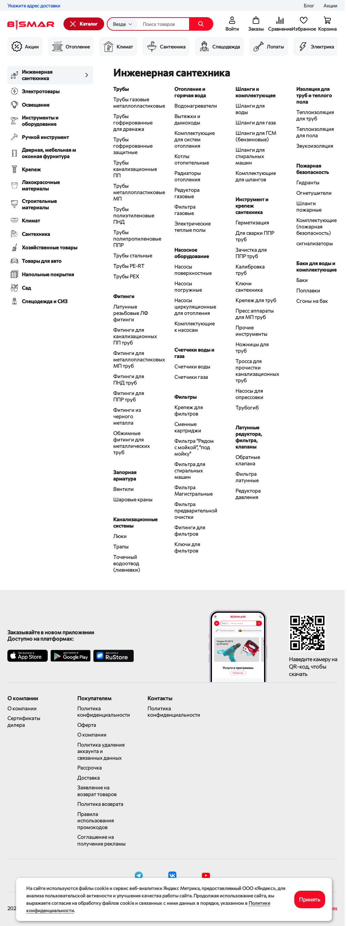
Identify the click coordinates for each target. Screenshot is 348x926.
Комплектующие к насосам (194, 326)
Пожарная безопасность (312, 169)
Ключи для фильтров (187, 547)
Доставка (88, 778)
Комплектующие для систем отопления (194, 139)
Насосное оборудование (191, 253)
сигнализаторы (314, 243)
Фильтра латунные (247, 477)
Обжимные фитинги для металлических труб (131, 442)
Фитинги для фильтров (189, 530)
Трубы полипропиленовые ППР (133, 238)
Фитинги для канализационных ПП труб (133, 336)
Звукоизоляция (314, 146)
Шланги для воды (250, 109)
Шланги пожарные (308, 206)
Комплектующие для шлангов (255, 176)
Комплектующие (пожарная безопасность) (316, 226)
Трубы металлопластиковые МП (133, 192)
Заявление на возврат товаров (97, 790)
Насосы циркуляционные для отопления (194, 306)
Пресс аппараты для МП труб (254, 314)
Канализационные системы (133, 522)
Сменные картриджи (187, 427)
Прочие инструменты (251, 330)
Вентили (123, 489)
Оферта (86, 725)
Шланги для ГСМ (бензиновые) (255, 136)
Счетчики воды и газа (194, 353)
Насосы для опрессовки (249, 394)
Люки (120, 536)
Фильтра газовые (184, 210)
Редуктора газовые (187, 193)
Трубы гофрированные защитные (133, 145)
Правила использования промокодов (95, 820)
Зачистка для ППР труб (251, 253)
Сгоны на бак (312, 301)
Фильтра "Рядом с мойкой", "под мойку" (194, 447)
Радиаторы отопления (187, 176)
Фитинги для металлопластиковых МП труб (133, 359)
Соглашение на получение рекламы (101, 840)
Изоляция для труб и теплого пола (314, 95)
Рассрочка (89, 767)
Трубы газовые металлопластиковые (133, 102)
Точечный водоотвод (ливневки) (126, 563)
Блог (309, 5)
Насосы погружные (188, 286)
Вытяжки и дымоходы (187, 119)
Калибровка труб (250, 269)
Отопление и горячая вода (190, 92)
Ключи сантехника (249, 286)
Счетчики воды (192, 366)
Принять (309, 899)
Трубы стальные (132, 255)
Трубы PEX (126, 276)
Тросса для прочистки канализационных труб (255, 370)
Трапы (121, 546)
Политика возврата (100, 804)
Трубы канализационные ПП (133, 168)
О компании (22, 708)
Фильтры (185, 397)
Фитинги (123, 296)
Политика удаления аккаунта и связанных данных (101, 751)
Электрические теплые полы (192, 226)
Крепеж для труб (255, 300)
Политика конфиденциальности (102, 711)
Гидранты (307, 182)
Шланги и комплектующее (255, 92)
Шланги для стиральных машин (250, 156)
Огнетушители (314, 193)
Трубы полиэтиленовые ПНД (133, 215)
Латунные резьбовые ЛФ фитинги (130, 313)
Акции (330, 5)
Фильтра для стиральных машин (189, 470)
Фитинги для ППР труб (128, 396)
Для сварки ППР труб (254, 236)
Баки (302, 280)
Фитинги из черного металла (127, 416)
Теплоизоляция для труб (315, 115)
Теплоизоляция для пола (315, 132)
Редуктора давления (248, 494)
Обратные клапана (247, 460)
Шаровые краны (133, 499)
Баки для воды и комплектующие (316, 266)
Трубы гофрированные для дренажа (133, 122)
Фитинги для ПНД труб (128, 379)
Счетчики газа (191, 377)
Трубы (121, 89)
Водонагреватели (194, 106)
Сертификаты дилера (23, 721)
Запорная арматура (124, 475)
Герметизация (252, 222)
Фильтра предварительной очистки (194, 510)
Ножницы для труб (252, 347)
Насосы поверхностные (193, 269)
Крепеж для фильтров (188, 410)
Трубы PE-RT (128, 266)
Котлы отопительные (191, 159)
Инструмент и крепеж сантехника (251, 205)
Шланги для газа (255, 122)
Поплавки (308, 290)
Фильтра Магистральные (193, 490)
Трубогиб (247, 407)
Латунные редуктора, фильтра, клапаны (248, 437)
